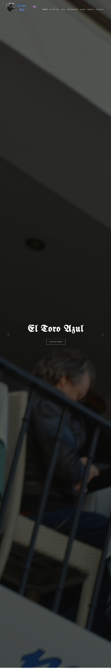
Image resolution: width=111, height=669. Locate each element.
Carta (63, 6)
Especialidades (72, 6)
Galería (82, 6)
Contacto (100, 6)
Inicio (45, 6)
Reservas (90, 6)
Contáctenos (58, 342)
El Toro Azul (54, 6)
